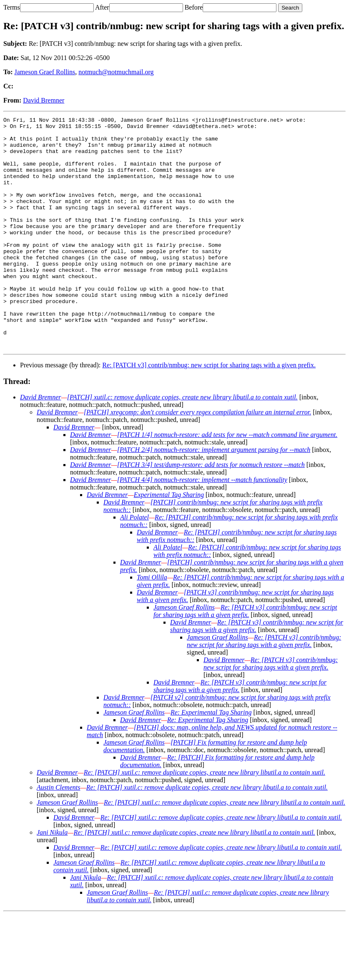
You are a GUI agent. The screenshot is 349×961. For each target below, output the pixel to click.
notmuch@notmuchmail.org (115, 71)
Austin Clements (58, 833)
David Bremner (43, 100)
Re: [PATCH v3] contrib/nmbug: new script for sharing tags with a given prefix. (209, 411)
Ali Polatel (134, 563)
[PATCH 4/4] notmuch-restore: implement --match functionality (202, 525)
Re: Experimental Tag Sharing (211, 758)
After (102, 7)
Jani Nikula (52, 878)
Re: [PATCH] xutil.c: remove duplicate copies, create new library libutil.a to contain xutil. (204, 818)
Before (194, 7)
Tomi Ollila (152, 623)
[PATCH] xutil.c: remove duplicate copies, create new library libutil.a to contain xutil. (182, 443)
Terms (11, 7)
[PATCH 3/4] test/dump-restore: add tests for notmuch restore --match (211, 510)
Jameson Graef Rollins (45, 71)
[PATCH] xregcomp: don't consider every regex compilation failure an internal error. (197, 458)
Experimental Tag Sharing (169, 540)
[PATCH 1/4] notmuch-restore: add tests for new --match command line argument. (227, 480)
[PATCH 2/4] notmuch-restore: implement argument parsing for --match (214, 495)
